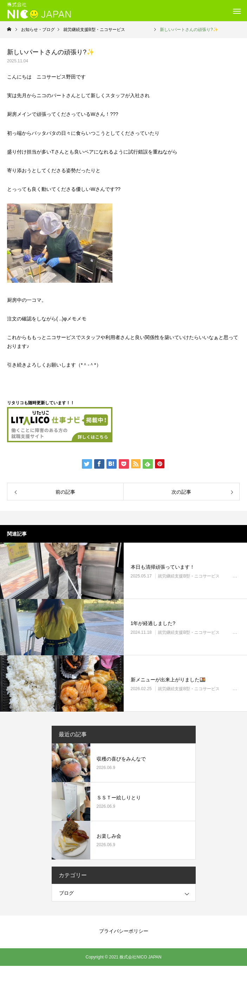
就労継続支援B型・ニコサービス (201, 576)
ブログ (66, 893)
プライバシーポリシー (123, 931)
